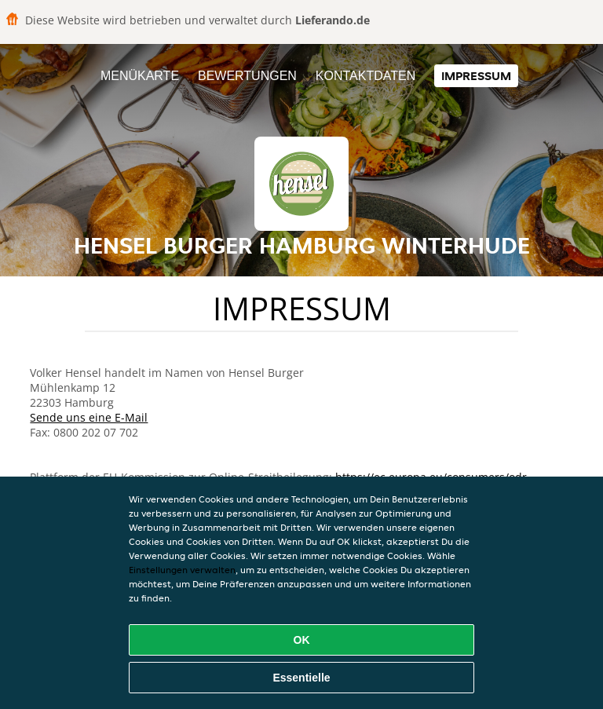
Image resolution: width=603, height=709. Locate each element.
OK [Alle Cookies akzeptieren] (302, 640)
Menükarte (139, 75)
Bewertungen (247, 75)
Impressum (476, 76)
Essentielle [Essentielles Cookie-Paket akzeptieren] (301, 677)
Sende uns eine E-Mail (89, 417)
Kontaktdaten (365, 75)
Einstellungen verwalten (182, 570)
